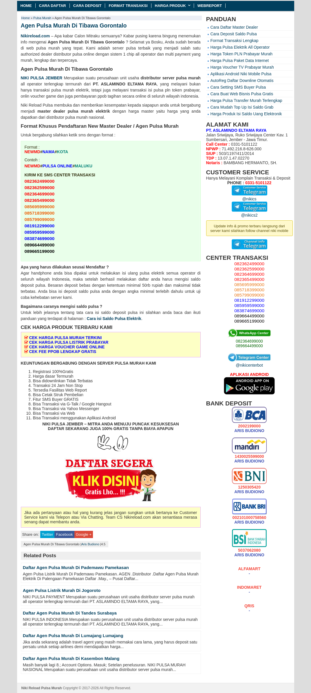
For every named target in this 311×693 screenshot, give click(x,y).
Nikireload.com (35, 36)
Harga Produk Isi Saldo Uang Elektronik (246, 113)
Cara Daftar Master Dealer (234, 27)
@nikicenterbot (249, 362)
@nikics (249, 196)
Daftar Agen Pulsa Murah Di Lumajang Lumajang (73, 635)
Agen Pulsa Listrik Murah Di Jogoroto (61, 590)
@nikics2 (249, 212)
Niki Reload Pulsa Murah (41, 688)
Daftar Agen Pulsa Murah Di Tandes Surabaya (70, 612)
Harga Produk (170, 5)
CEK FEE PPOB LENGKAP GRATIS (62, 351)
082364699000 (249, 341)
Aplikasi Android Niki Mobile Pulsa (241, 74)
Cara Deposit (87, 5)
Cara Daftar (52, 5)
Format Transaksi (128, 5)
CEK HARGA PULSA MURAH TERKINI (65, 337)
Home (26, 5)
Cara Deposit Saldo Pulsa (234, 34)
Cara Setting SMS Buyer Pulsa (238, 87)
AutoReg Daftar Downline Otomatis (242, 80)
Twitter (47, 534)
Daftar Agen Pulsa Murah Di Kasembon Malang (71, 658)
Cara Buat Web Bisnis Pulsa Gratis (242, 94)
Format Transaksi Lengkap (235, 40)
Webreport (209, 5)
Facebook (64, 534)
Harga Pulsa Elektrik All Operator (240, 47)
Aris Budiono (90, 544)
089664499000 (249, 345)
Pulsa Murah (42, 18)
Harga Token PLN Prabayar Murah (242, 54)
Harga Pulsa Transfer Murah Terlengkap (246, 100)
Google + (84, 534)
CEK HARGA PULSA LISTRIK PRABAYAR (68, 342)
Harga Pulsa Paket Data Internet (240, 60)
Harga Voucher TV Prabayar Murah (242, 67)
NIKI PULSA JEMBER (42, 78)
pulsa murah (188, 78)
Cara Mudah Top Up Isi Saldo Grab (242, 107)
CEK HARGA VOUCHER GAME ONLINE (67, 347)
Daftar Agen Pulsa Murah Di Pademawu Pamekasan (76, 567)
